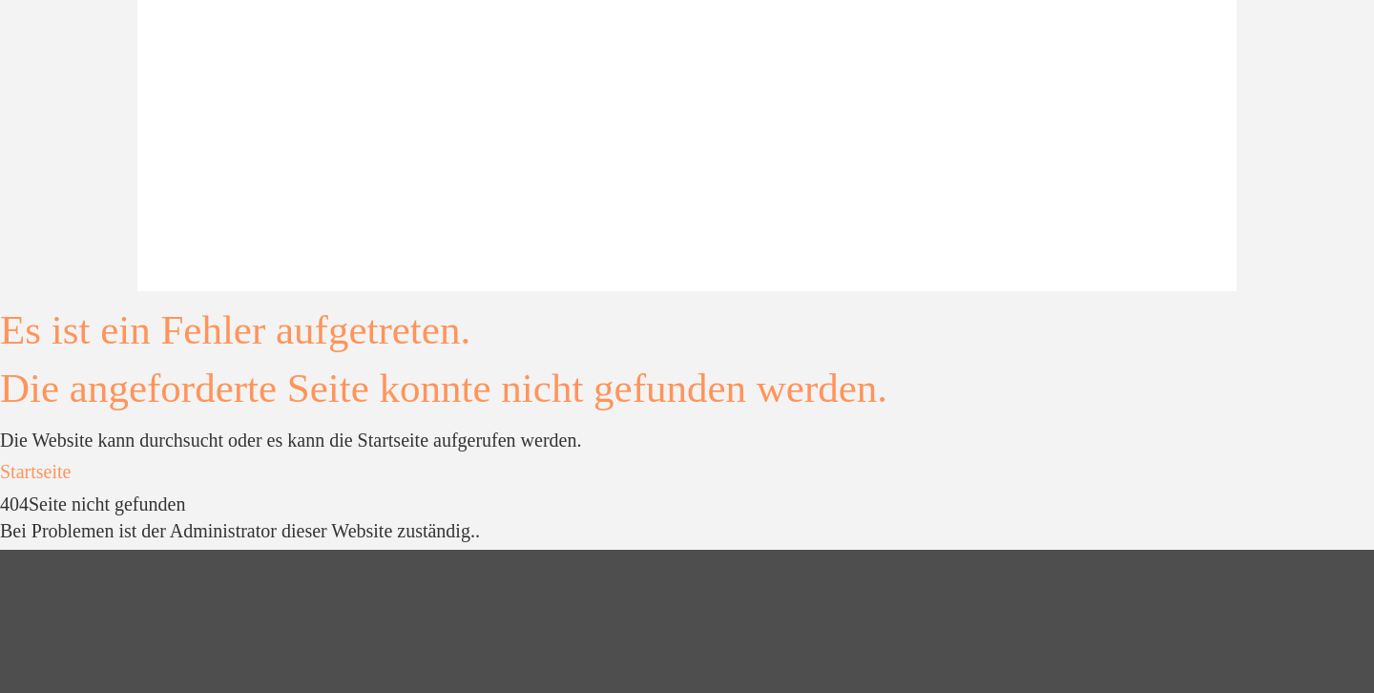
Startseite (35, 471)
